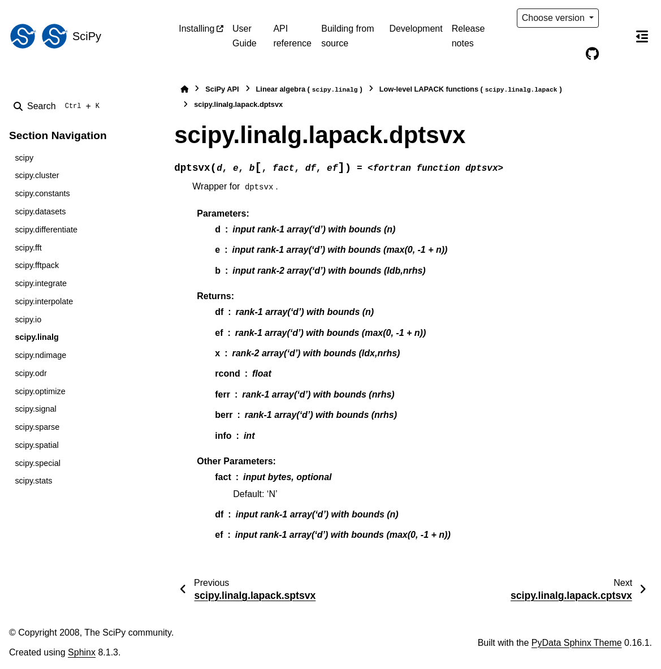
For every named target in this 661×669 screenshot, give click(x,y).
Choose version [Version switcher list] (554, 18)
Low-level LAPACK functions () (470, 89)
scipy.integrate (41, 283)
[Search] (59, 106)
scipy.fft (28, 247)
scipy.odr (31, 373)
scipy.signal (35, 408)
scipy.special (38, 463)
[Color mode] (616, 18)
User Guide (244, 36)
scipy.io (28, 319)
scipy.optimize (40, 391)
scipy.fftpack (37, 265)
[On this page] (642, 36)
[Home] (184, 89)
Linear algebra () (309, 89)
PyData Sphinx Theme (577, 643)
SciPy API (222, 89)
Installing (196, 28)
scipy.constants (42, 193)
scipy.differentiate (46, 229)
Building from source (347, 36)
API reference (292, 36)
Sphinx (82, 652)
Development (415, 28)
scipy (24, 157)
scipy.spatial (36, 445)
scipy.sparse (37, 426)
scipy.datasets (40, 211)
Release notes (468, 36)
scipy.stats (33, 480)
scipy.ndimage (40, 355)
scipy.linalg (36, 337)
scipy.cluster (37, 175)
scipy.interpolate (44, 301)
